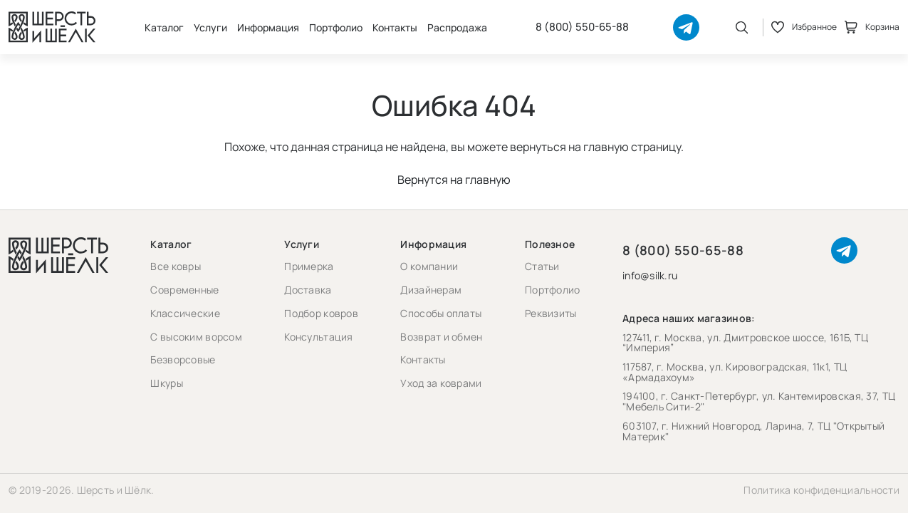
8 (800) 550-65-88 (582, 27)
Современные (184, 289)
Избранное (804, 27)
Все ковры (175, 266)
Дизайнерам (430, 289)
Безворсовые (182, 359)
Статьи (542, 266)
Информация (268, 27)
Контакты (394, 27)
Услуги (210, 27)
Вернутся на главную (454, 179)
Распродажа (457, 27)
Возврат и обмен (441, 336)
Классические (184, 313)
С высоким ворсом (195, 336)
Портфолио (335, 27)
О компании (429, 266)
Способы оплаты (440, 313)
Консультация (318, 336)
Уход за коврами (440, 383)
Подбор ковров (321, 313)
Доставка (307, 289)
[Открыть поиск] (742, 27)
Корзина (872, 27)
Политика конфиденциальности (821, 490)
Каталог (164, 27)
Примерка (308, 266)
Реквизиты (551, 313)
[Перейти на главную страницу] (52, 27)
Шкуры (166, 383)
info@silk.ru (649, 276)
